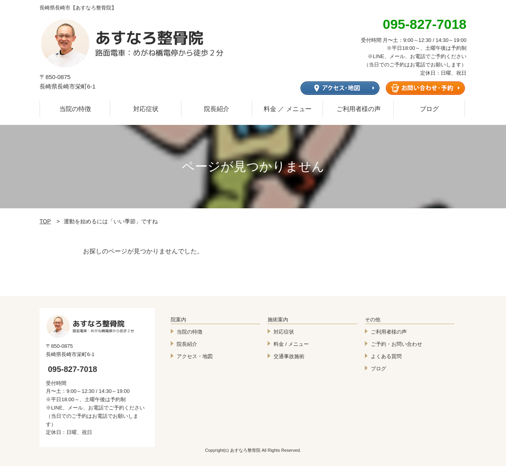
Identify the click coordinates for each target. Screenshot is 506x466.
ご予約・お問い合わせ (396, 344)
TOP (45, 221)
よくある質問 (386, 356)
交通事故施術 (289, 356)
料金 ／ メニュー (288, 109)
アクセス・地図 (195, 356)
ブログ (429, 109)
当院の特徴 (75, 109)
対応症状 (146, 109)
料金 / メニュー (291, 344)
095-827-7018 (72, 369)
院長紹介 (216, 109)
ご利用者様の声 (358, 109)
